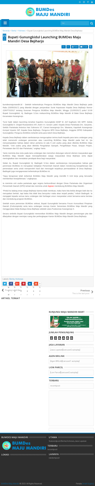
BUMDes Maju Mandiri (10, 484)
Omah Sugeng (88, 484)
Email (83, 47)
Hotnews (19, 279)
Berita (11, 279)
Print (75, 47)
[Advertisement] (47, 248)
